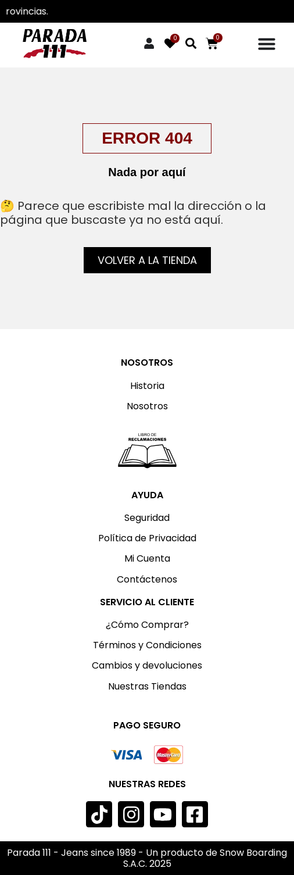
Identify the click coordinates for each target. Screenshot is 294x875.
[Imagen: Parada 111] (55, 43)
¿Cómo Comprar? (147, 624)
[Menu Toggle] (266, 43)
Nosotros (147, 406)
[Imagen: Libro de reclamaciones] (147, 450)
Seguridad (147, 517)
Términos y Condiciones (147, 645)
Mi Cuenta (147, 558)
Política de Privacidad (147, 538)
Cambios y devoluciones (147, 665)
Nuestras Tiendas (147, 686)
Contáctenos (147, 579)
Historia (147, 385)
